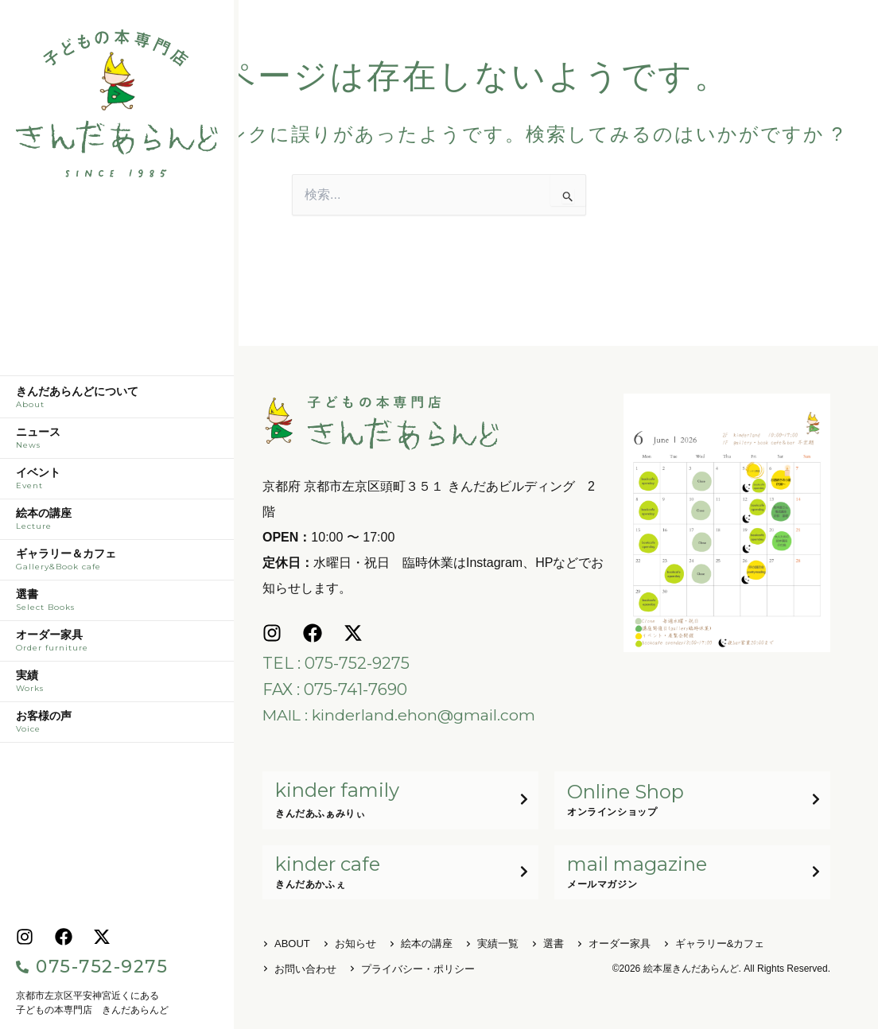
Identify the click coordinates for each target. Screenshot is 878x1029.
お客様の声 (117, 726)
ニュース (117, 442)
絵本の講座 (117, 523)
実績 (117, 685)
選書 (117, 604)
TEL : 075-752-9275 (336, 663)
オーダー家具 (117, 645)
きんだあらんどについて (117, 401)
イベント (117, 483)
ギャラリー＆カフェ (117, 564)
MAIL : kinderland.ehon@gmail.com (401, 714)
